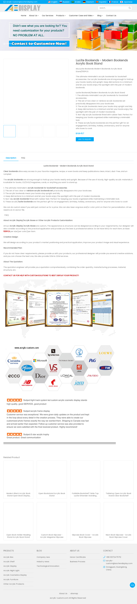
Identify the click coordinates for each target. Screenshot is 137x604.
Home (23, 15)
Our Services (47, 15)
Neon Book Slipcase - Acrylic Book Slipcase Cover (118, 536)
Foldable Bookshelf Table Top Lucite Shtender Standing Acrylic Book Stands (85, 494)
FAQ (23, 158)
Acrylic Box (8, 557)
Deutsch (90, 2)
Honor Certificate (78, 557)
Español (102, 2)
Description (11, 158)
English (54, 2)
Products (60, 15)
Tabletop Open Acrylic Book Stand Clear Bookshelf (118, 494)
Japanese (127, 2)
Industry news (43, 561)
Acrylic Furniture (10, 579)
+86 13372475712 (113, 557)
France (115, 2)
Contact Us (111, 15)
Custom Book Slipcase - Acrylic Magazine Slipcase (51, 536)
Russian (66, 2)
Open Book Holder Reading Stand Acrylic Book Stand (18, 536)
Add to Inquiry (84, 139)
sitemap (74, 593)
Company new (43, 557)
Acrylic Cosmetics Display (15, 575)
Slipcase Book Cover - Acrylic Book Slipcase (85, 536)
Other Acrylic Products (48, 220)
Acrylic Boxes (29, 220)
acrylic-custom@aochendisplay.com (21, 2)
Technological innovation (48, 566)
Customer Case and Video (81, 15)
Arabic (78, 2)
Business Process (77, 561)
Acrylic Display (34, 43)
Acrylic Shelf (9, 561)
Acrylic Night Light (11, 570)
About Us (33, 15)
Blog (99, 15)
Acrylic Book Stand (54, 43)
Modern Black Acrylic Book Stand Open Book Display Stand (18, 494)
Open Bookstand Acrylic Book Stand (51, 494)
